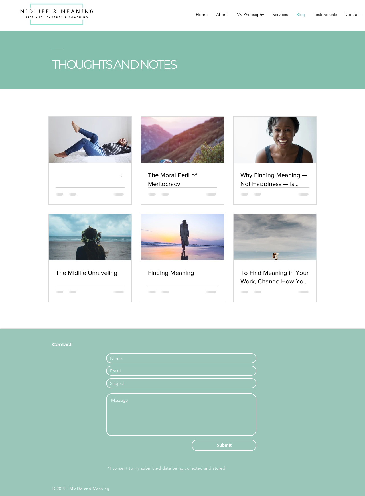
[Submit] (224, 445)
